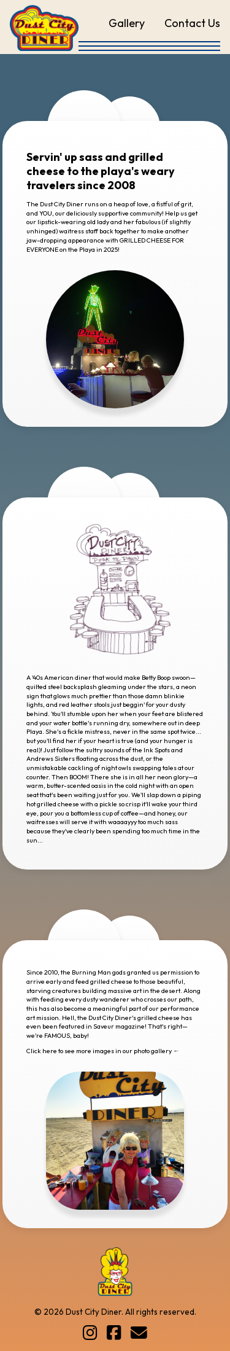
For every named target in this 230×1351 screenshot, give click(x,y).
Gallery (127, 23)
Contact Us (192, 23)
